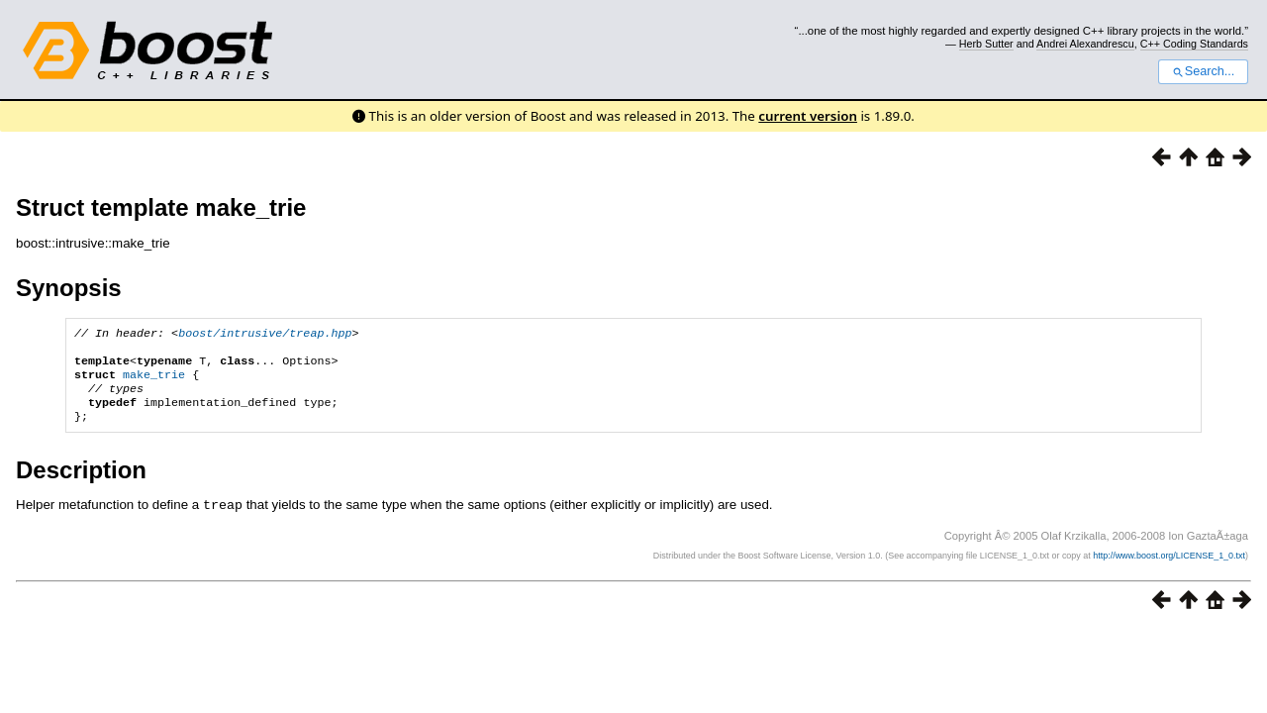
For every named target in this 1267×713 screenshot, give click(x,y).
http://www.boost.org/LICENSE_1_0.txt (1169, 568)
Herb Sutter (986, 44)
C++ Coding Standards (1194, 44)
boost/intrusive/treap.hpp (264, 335)
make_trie (154, 382)
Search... (1203, 71)
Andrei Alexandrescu (1085, 44)
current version (807, 116)
